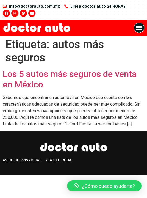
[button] (139, 28)
